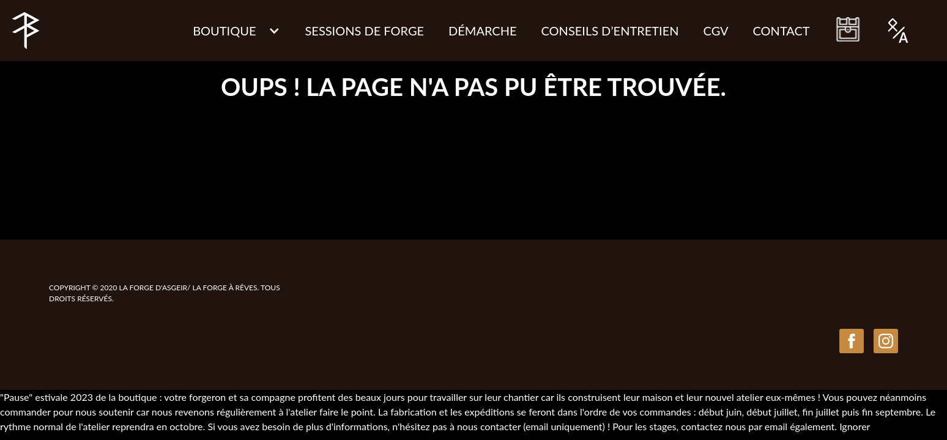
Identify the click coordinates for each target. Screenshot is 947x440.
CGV (716, 30)
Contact (781, 30)
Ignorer (854, 426)
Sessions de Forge (364, 30)
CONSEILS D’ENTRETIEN (610, 30)
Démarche (482, 30)
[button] (236, 30)
